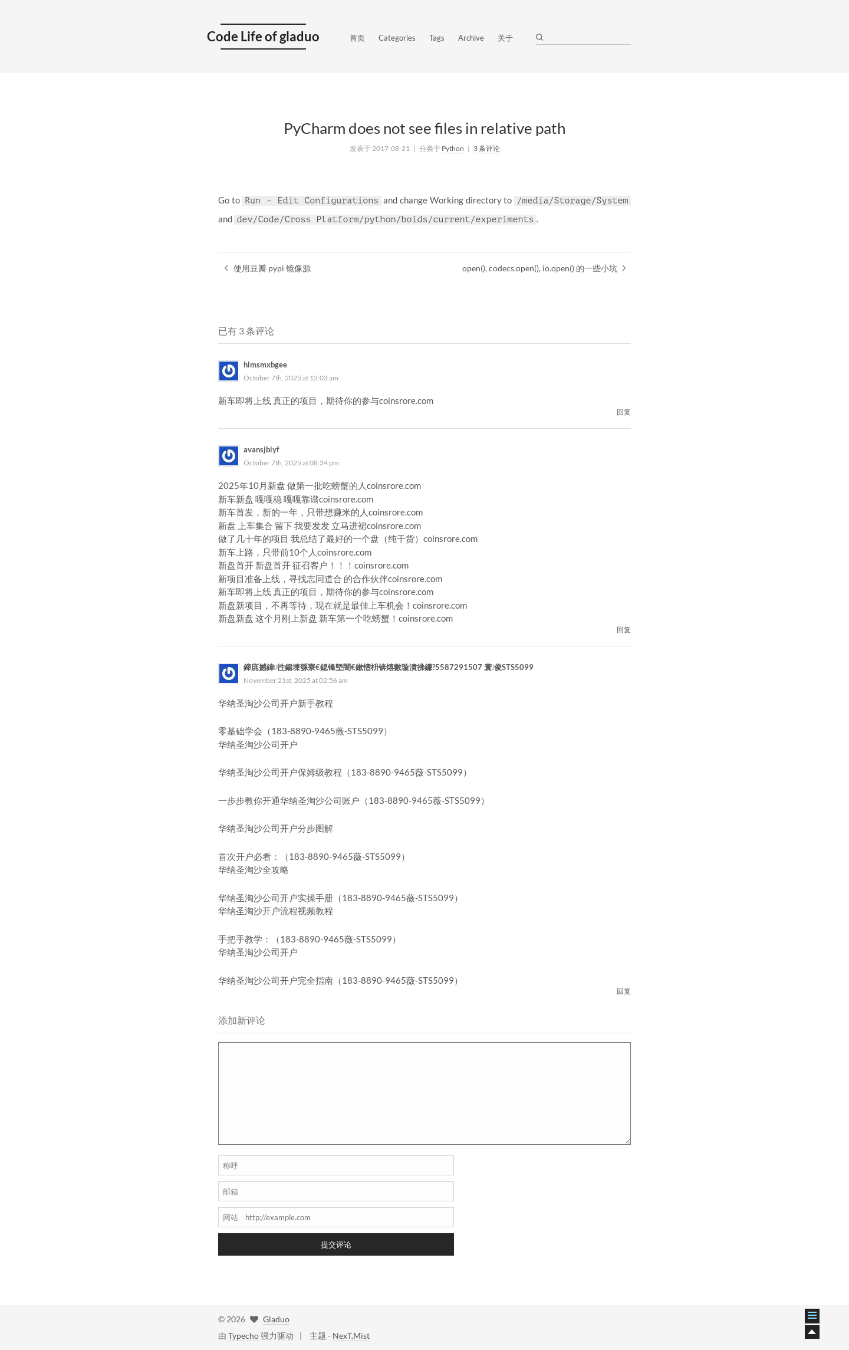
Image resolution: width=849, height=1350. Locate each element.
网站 (230, 1217)
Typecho (243, 1336)
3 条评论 (486, 148)
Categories (397, 37)
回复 (624, 412)
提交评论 (336, 1244)
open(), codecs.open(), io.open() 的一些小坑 (539, 268)
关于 (505, 37)
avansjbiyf (261, 449)
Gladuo (276, 1319)
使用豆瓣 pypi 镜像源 (272, 268)
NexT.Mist (351, 1336)
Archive (471, 37)
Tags (437, 37)
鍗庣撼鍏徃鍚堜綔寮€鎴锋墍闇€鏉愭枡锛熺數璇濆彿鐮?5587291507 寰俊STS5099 (388, 667)
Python (453, 148)
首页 (357, 37)
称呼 (230, 1165)
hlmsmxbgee (265, 364)
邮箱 (230, 1191)
